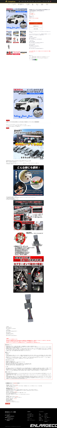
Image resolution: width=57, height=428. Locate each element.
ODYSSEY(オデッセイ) (45, 57)
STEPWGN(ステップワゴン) (46, 56)
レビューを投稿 (7, 403)
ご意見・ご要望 (37, 1)
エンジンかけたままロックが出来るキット (42, 58)
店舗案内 (40, 414)
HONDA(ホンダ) (39, 56)
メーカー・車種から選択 (32, 56)
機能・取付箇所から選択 (32, 58)
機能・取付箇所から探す (30, 414)
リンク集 (45, 418)
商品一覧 (33, 4)
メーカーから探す (13, 4)
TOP (8, 4)
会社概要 (26, 1)
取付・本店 (37, 4)
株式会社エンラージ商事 (10, 412)
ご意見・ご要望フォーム (47, 417)
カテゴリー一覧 (29, 418)
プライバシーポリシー (47, 420)
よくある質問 (21, 1)
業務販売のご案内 (41, 420)
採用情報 (40, 417)
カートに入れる (35, 23)
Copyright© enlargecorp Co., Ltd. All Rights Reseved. (10, 426)
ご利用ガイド (47, 4)
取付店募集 (42, 4)
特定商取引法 (46, 421)
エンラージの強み (41, 416)
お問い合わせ (32, 1)
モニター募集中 (27, 4)
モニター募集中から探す (30, 416)
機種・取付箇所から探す (20, 4)
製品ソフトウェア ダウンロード (31, 420)
